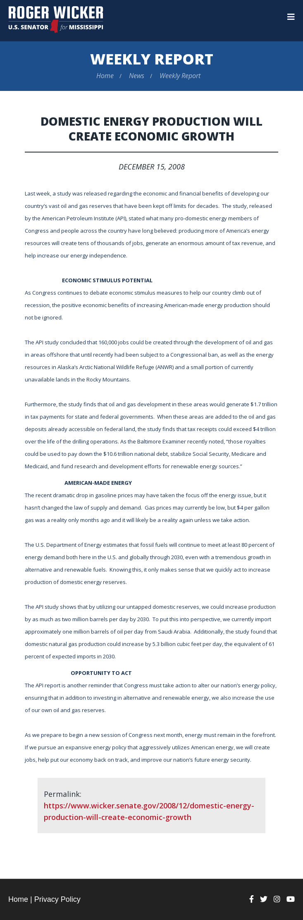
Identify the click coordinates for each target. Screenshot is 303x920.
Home (105, 75)
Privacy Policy (57, 899)
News (136, 75)
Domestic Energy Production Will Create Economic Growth (151, 128)
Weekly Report (151, 59)
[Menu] (291, 17)
